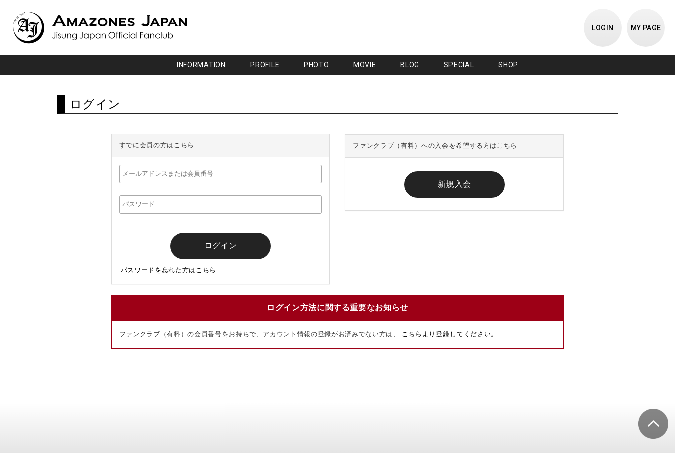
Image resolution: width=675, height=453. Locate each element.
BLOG (409, 65)
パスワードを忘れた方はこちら (168, 270)
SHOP (508, 65)
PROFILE (264, 65)
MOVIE (364, 65)
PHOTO (316, 65)
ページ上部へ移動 (653, 424)
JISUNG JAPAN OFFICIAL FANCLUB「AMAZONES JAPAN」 (100, 28)
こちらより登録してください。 (450, 334)
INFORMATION (201, 65)
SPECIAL (459, 65)
